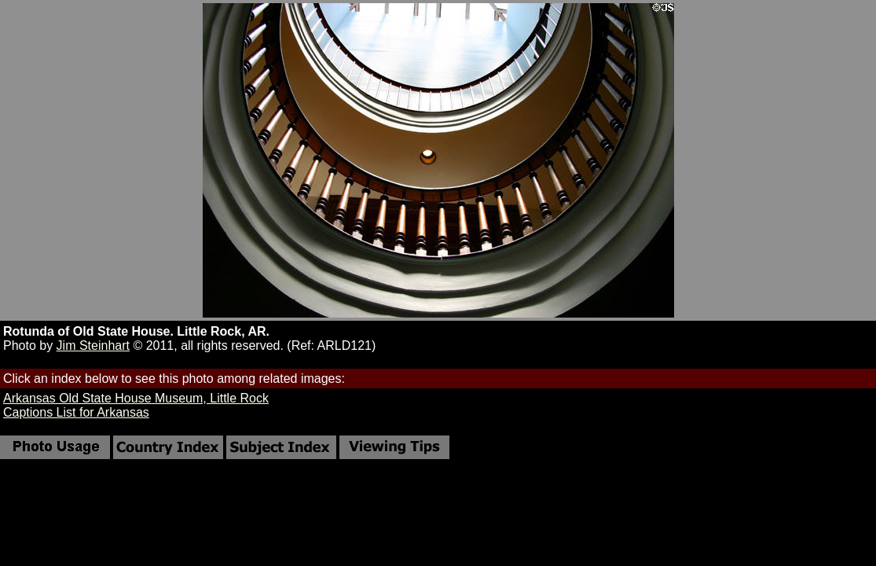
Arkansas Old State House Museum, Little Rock (136, 398)
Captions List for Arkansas (76, 412)
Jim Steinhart (93, 345)
